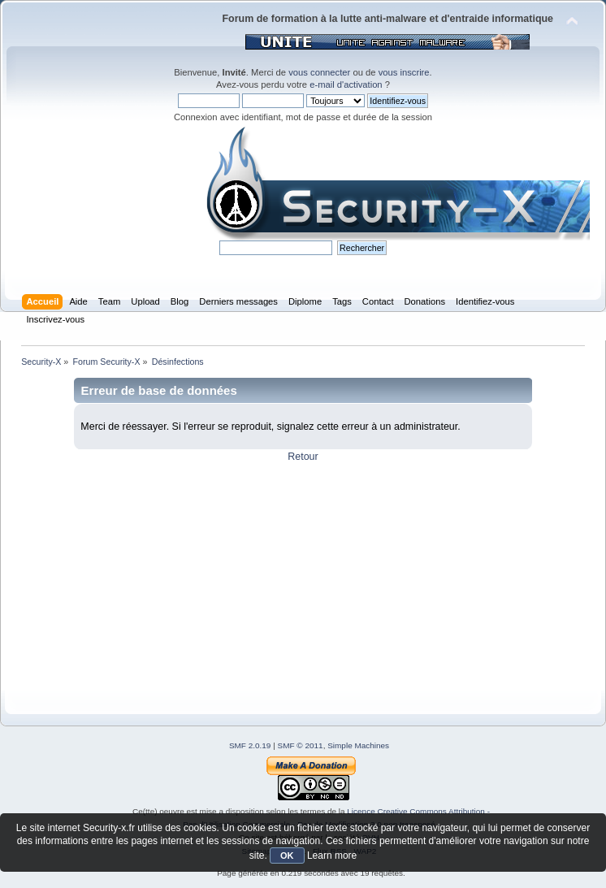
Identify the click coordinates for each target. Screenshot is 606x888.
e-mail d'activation (345, 84)
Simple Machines (358, 745)
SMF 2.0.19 (250, 745)
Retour (303, 456)
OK (287, 855)
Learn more (332, 855)
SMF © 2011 (300, 745)
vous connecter (319, 72)
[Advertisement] (303, 577)
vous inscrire (404, 72)
